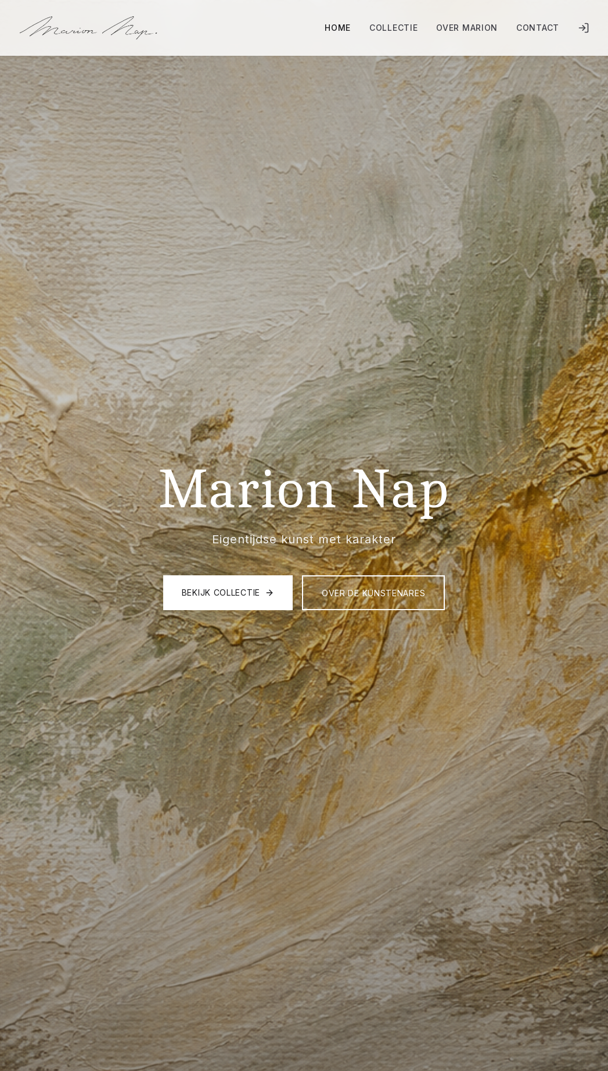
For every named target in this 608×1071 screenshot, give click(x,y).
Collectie (393, 28)
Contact (537, 28)
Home (338, 28)
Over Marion (467, 28)
